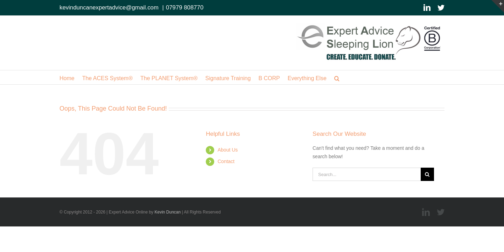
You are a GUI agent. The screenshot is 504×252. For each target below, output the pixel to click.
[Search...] (367, 174)
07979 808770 (184, 7)
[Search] (427, 174)
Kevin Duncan (167, 212)
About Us (228, 150)
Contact (226, 161)
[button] (374, 77)
